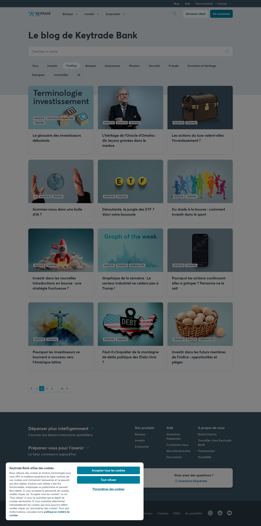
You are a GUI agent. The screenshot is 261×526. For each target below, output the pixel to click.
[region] (75, 491)
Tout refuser (108, 480)
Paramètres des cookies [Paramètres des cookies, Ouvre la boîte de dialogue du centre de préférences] (108, 489)
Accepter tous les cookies (108, 470)
